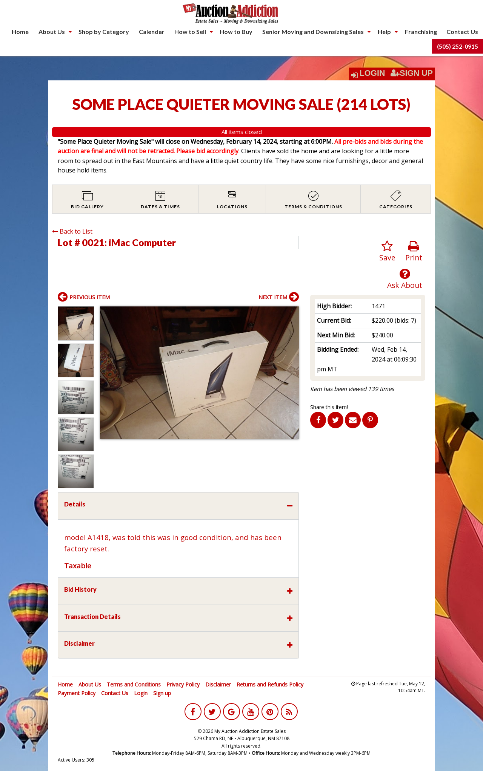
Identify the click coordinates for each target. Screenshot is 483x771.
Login (372, 73)
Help (384, 31)
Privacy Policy (183, 684)
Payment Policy (76, 693)
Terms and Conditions (134, 684)
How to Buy (236, 31)
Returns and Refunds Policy (270, 684)
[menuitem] (20, 32)
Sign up (162, 693)
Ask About (404, 279)
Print (413, 251)
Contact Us (462, 31)
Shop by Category (103, 31)
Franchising (421, 31)
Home (20, 31)
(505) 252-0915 (457, 46)
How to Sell (190, 31)
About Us (51, 31)
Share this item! (329, 407)
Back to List (72, 231)
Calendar (152, 31)
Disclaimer (218, 684)
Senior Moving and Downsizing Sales (313, 31)
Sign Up (412, 73)
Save (387, 251)
